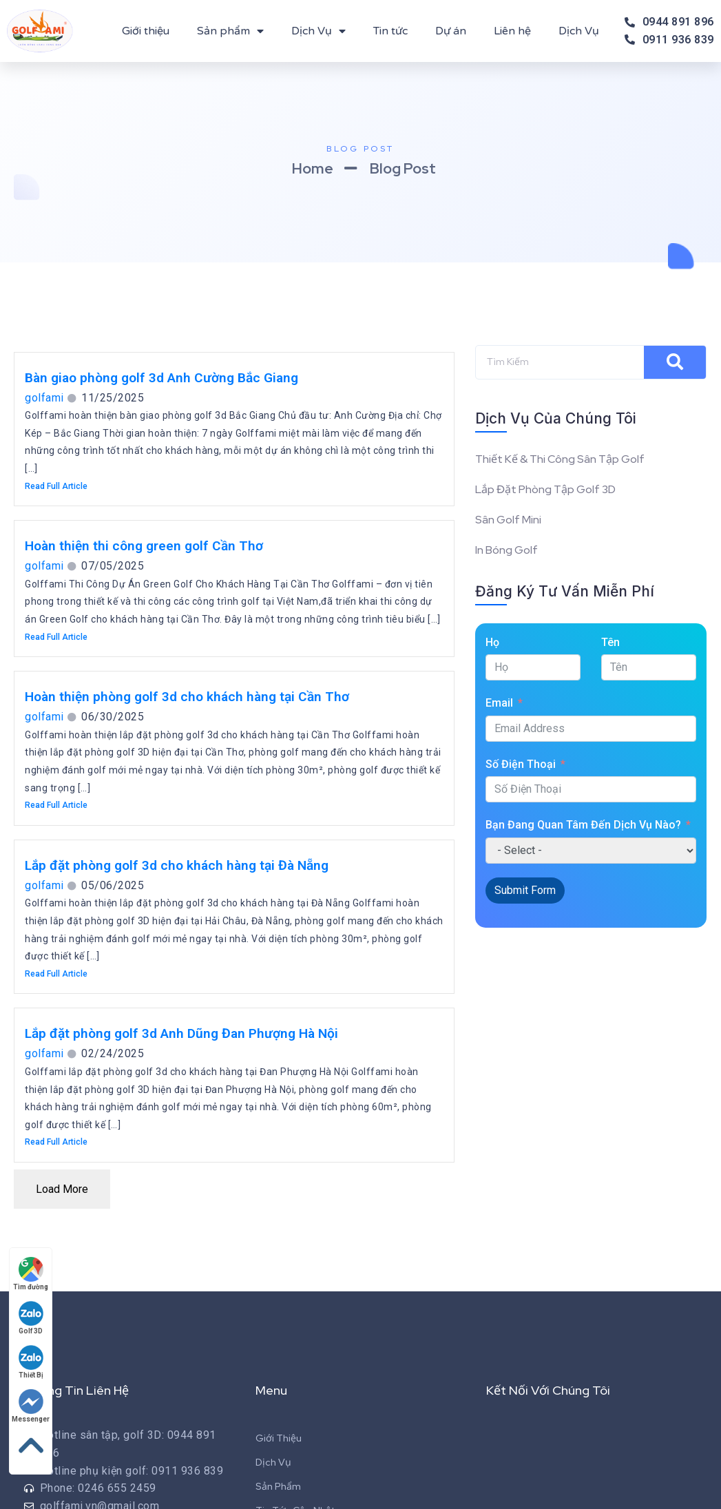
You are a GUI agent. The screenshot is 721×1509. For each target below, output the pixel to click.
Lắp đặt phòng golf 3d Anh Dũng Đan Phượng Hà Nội (181, 1033)
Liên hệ (512, 31)
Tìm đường (30, 1274)
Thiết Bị (31, 1362)
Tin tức (390, 31)
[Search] (675, 362)
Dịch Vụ (318, 31)
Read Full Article (56, 486)
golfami (44, 397)
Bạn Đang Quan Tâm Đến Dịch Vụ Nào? (583, 824)
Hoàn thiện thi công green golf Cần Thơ (144, 546)
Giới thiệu (145, 31)
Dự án (450, 31)
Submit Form (525, 890)
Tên (610, 642)
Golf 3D (31, 1318)
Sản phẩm (230, 31)
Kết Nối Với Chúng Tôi (548, 1390)
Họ (492, 642)
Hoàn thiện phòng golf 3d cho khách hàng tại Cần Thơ (187, 697)
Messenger (31, 1406)
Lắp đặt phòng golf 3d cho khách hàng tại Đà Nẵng (176, 865)
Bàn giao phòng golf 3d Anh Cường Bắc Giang (161, 378)
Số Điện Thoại (520, 764)
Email (499, 702)
